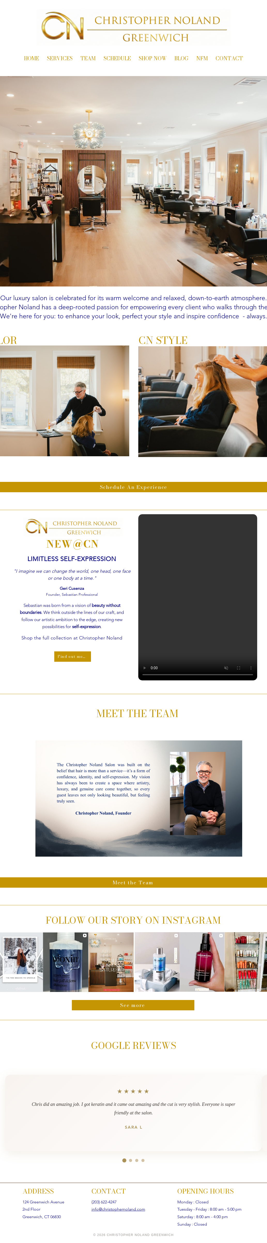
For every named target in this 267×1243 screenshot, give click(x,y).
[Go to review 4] (142, 1160)
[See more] (133, 1005)
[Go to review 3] (136, 1160)
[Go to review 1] (124, 1160)
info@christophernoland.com (118, 1209)
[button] (197, 597)
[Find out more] (72, 656)
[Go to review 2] (130, 1160)
